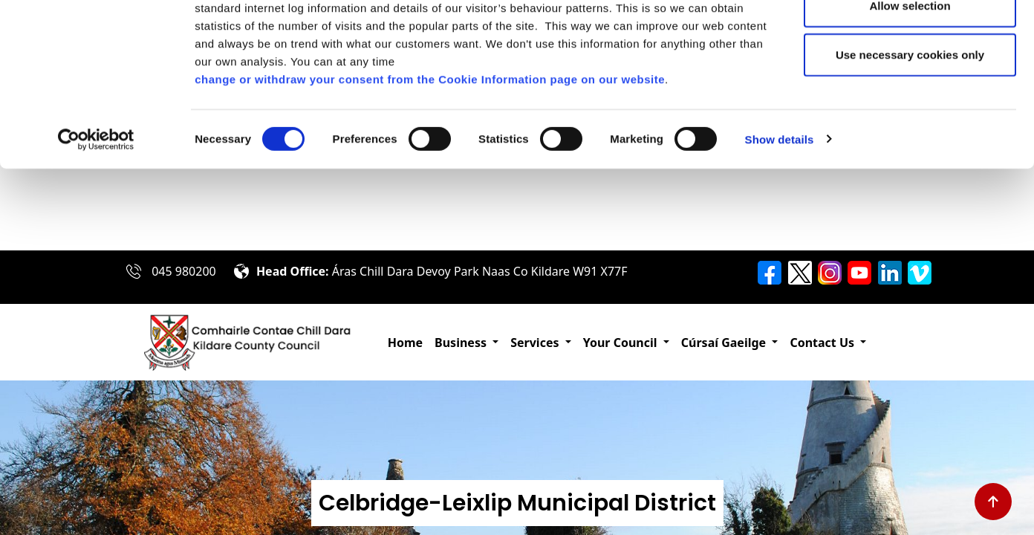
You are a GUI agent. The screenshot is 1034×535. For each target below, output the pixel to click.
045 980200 (184, 271)
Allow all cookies (910, 39)
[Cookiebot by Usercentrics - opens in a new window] (96, 221)
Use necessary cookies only (910, 136)
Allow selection (909, 88)
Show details (779, 221)
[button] (466, 342)
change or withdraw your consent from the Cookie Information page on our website (430, 161)
